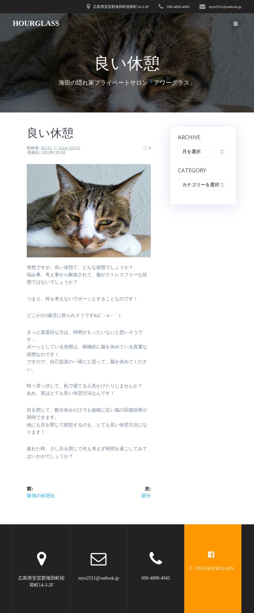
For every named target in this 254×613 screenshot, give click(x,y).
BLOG (46, 148)
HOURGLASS (36, 23)
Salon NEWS (69, 148)
